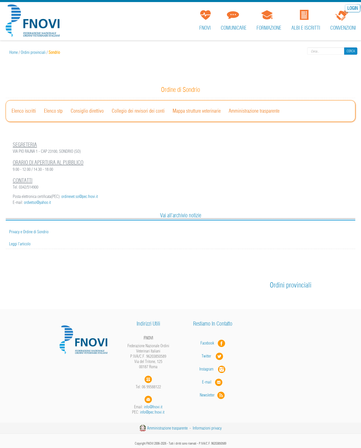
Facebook (209, 343)
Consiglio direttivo (87, 111)
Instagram (212, 369)
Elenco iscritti (24, 111)
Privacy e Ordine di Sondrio (29, 231)
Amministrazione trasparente (254, 111)
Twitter (213, 356)
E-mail (206, 382)
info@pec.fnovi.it (152, 412)
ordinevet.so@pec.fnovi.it (79, 196)
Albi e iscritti (305, 28)
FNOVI (205, 28)
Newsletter (213, 395)
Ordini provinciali (33, 52)
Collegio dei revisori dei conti (138, 111)
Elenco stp (53, 111)
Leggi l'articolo (20, 243)
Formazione (269, 28)
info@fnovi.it (153, 406)
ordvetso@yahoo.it (37, 202)
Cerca (351, 51)
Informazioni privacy (207, 428)
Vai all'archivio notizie (180, 215)
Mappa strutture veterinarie (197, 111)
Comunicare (234, 28)
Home (13, 52)
